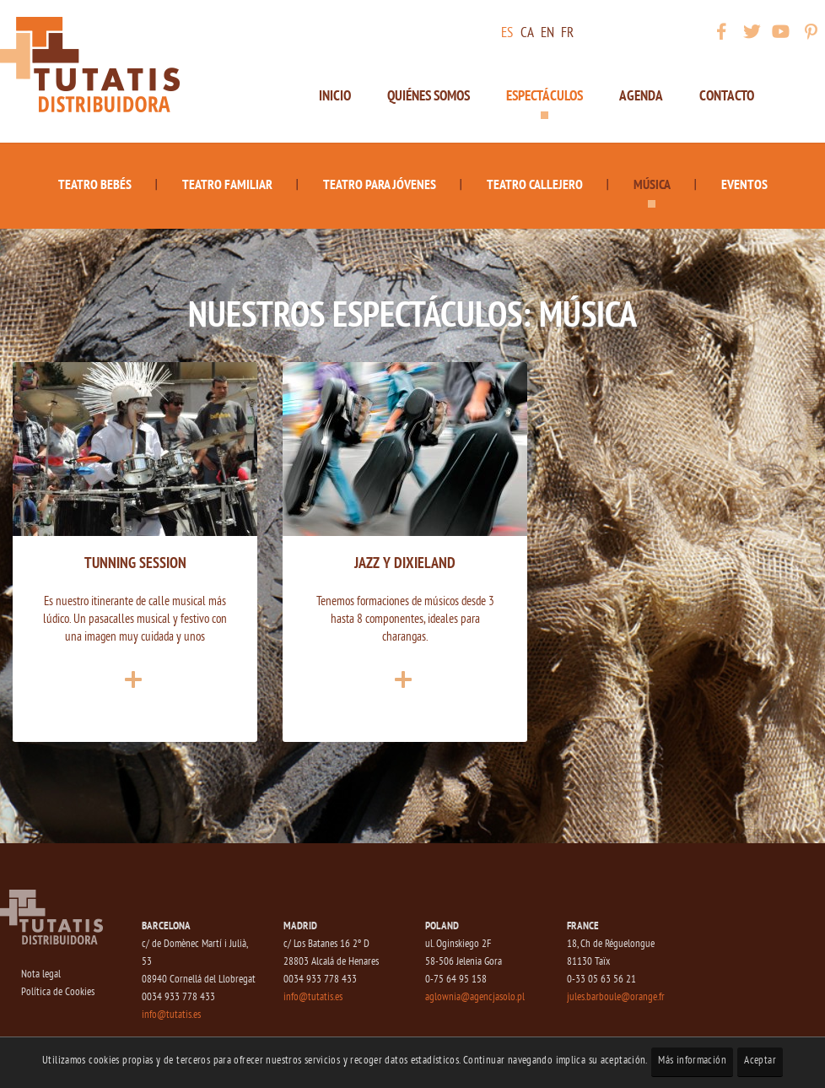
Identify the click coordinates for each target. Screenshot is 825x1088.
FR (567, 33)
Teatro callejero (535, 184)
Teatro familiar (227, 184)
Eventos (744, 184)
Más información (692, 1061)
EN (547, 33)
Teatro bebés (95, 184)
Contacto (726, 95)
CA (527, 33)
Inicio (335, 95)
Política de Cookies (57, 992)
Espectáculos (544, 95)
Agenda (641, 95)
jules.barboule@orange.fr (616, 997)
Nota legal (41, 974)
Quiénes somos (428, 95)
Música (652, 184)
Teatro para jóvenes (379, 184)
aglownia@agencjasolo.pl (475, 997)
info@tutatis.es (171, 1015)
